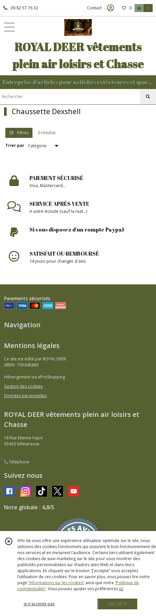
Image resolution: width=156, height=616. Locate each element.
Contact (94, 8)
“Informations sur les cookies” (56, 583)
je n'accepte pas (39, 604)
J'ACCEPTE (117, 604)
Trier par (14, 145)
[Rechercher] (148, 96)
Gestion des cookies (23, 386)
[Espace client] (110, 8)
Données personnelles (25, 396)
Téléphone (16, 462)
